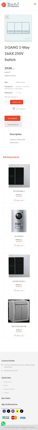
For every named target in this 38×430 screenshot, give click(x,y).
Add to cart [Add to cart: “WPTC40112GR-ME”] (19, 335)
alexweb (31, 427)
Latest (6, 385)
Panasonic (26, 86)
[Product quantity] (7, 102)
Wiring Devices (9, 88)
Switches (19, 86)
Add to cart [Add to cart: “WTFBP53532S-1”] (19, 290)
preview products (9, 389)
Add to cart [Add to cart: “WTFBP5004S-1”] (19, 200)
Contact (6, 392)
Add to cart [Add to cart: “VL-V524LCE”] (19, 245)
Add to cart (17, 102)
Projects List (8, 382)
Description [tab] (12, 118)
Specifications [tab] (13, 124)
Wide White (19, 88)
